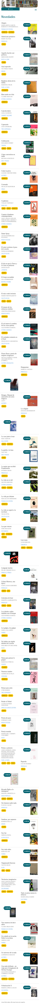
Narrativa (4, 32)
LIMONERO (4, 270)
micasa (10, 9)
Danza (3, 208)
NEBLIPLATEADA (5, 240)
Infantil (4, 273)
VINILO (3, 189)
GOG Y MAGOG (5, 161)
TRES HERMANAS (6, 129)
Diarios (8, 208)
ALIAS (3, 867)
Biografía (9, 798)
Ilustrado (11, 32)
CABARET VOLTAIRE (6, 115)
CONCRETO (24, 545)
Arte (3, 534)
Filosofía (9, 487)
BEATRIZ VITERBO (6, 282)
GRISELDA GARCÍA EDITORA (8, 708)
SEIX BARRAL (4, 990)
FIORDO (3, 632)
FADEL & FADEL (5, 87)
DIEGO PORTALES (5, 796)
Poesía (3, 44)
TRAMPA (3, 145)
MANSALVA (4, 41)
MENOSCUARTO (5, 313)
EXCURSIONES (5, 888)
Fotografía (5, 90)
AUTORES (3, 175)
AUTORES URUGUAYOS (7, 363)
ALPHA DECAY (5, 837)
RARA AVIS (4, 205)
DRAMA (3, 71)
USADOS (3, 664)
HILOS (3, 648)
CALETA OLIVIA (5, 253)
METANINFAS (4, 531)
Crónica (4, 537)
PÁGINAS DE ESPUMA (7, 29)
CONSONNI (4, 676)
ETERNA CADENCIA (6, 99)
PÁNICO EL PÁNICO (6, 572)
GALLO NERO (4, 441)
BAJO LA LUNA (5, 59)
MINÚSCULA (24, 372)
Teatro (4, 74)
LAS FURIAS (24, 899)
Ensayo (4, 148)
